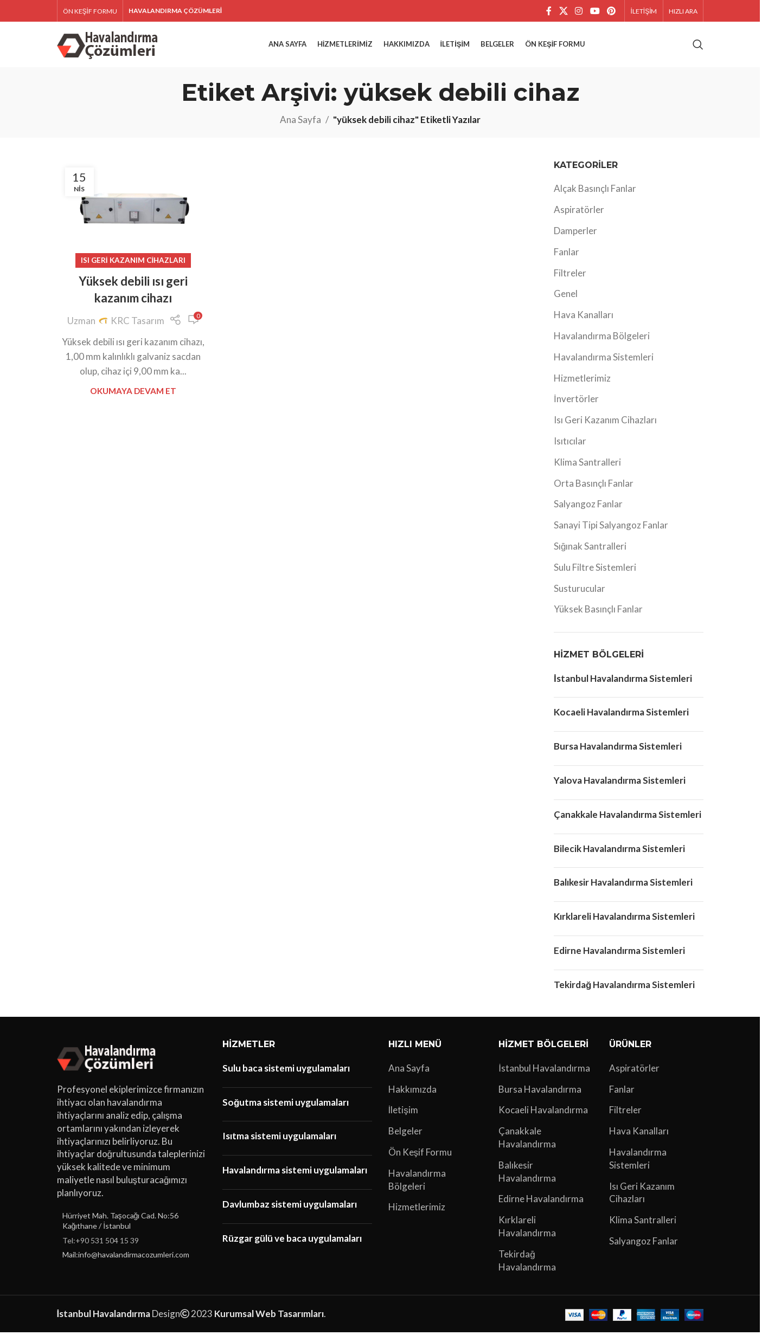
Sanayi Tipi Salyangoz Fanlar (611, 534)
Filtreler (570, 282)
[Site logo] (109, 48)
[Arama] (698, 50)
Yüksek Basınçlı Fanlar (598, 618)
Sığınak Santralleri (590, 556)
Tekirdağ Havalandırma (527, 1270)
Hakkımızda (412, 1099)
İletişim (403, 1119)
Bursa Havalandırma (539, 1099)
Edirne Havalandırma (541, 1208)
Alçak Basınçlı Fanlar (595, 198)
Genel (566, 303)
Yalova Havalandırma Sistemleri (620, 790)
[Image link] (108, 1067)
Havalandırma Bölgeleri (602, 345)
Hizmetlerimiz (582, 387)
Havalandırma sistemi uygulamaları (294, 1179)
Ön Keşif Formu (420, 1161)
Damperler (575, 240)
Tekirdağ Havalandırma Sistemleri (624, 994)
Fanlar (566, 261)
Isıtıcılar (570, 450)
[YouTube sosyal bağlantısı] (594, 11)
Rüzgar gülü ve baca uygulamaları (292, 1248)
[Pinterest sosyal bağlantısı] (611, 11)
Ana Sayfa (300, 129)
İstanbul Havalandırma (544, 1077)
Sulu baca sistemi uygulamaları (286, 1077)
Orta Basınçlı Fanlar (593, 493)
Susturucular (579, 598)
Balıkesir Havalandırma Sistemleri (623, 892)
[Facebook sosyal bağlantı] (548, 11)
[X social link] (563, 11)
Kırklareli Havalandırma (527, 1236)
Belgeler (405, 1140)
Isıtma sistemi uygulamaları (279, 1145)
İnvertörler (576, 408)
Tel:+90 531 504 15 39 (100, 1250)
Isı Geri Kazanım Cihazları (133, 270)
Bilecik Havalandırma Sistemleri (619, 857)
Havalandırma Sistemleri (604, 366)
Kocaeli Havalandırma (543, 1119)
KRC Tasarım (137, 330)
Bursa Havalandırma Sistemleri (618, 756)
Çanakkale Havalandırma (527, 1147)
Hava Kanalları (583, 324)
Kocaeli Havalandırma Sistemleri (621, 721)
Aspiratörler (579, 219)
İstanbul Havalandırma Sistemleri (623, 688)
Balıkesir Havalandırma (527, 1181)
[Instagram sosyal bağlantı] (579, 11)
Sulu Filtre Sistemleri (595, 577)
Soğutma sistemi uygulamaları (285, 1112)
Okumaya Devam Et (133, 400)
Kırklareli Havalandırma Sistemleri (624, 926)
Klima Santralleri (587, 472)
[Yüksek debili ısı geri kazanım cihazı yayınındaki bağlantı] (133, 220)
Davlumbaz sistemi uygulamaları (289, 1214)
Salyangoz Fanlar (588, 513)
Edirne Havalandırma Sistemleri (619, 960)
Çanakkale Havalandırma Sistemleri (627, 824)
